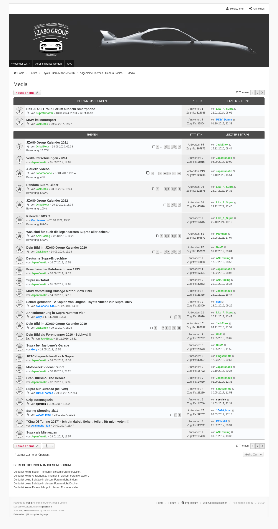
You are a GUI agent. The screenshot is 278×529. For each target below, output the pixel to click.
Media (20, 84)
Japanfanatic (39, 162)
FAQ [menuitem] (69, 63)
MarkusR (221, 233)
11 (179, 327)
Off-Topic (88, 113)
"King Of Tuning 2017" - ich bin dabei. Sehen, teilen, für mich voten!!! (77, 421)
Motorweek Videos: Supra (45, 367)
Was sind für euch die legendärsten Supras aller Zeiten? (67, 232)
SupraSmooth (44, 113)
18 (160, 173)
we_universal (25, 510)
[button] (262, 92)
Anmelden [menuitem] (257, 8)
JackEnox (42, 124)
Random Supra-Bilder (42, 185)
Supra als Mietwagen (41, 432)
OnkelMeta (42, 146)
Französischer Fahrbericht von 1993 (53, 269)
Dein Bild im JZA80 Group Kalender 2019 (56, 323)
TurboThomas (44, 393)
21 (174, 173)
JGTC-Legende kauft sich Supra (50, 356)
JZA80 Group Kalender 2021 (47, 142)
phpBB (29, 503)
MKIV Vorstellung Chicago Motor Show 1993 (59, 291)
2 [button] (257, 93)
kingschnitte (224, 356)
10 (174, 327)
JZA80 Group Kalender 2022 (47, 200)
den (218, 301)
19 (165, 173)
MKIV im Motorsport (41, 120)
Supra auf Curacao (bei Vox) (47, 389)
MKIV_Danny (224, 119)
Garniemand (38, 220)
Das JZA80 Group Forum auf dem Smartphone (60, 109)
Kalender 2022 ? (38, 216)
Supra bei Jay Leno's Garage (47, 345)
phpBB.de (47, 507)
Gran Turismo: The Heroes (45, 378)
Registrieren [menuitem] (235, 8)
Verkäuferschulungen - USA (47, 158)
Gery (39, 316)
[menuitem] (20, 63)
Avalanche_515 (45, 306)
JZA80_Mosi (43, 414)
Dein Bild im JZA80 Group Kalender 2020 (56, 247)
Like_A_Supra (224, 108)
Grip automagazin (39, 400)
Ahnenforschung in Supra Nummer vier (55, 313)
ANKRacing (43, 236)
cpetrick (41, 403)
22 (179, 173)
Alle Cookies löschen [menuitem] (215, 502)
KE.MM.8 (221, 421)
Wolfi (219, 334)
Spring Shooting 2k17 (42, 410)
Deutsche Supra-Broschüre (46, 258)
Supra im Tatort (37, 280)
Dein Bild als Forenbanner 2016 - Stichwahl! (58, 334)
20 (169, 173)
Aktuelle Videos (38, 169)
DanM (219, 247)
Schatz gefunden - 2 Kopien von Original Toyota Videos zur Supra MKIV (79, 302)
